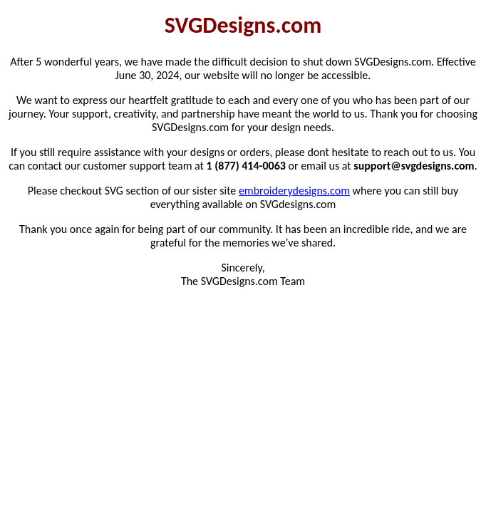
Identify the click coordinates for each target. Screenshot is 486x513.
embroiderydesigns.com (294, 190)
